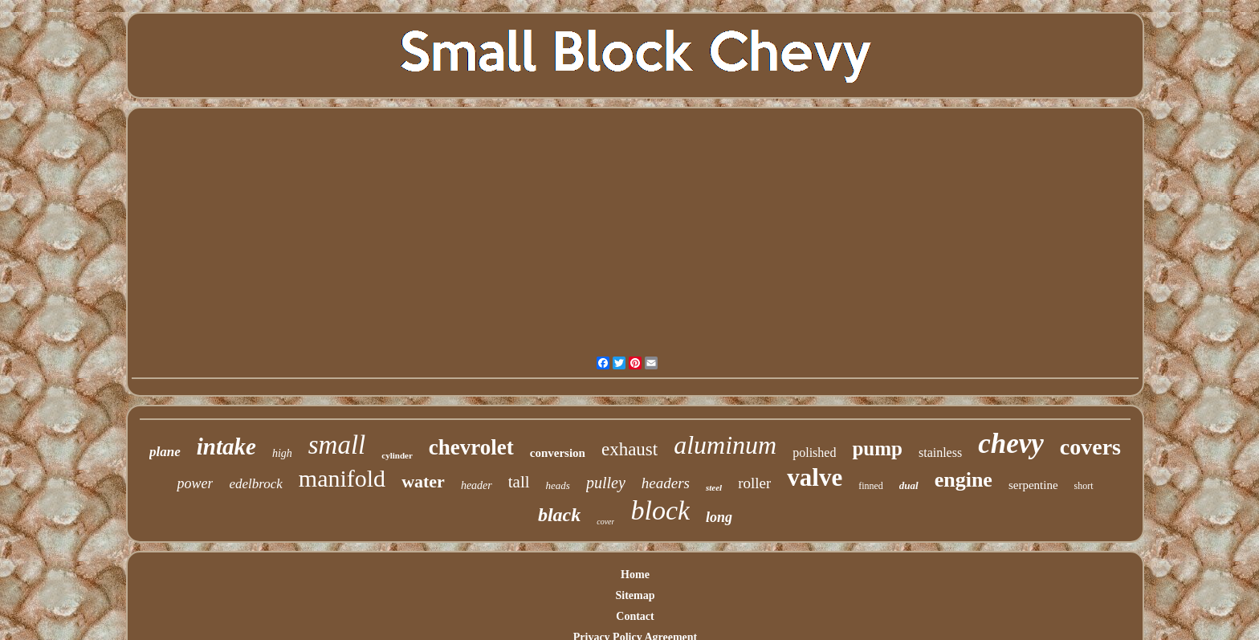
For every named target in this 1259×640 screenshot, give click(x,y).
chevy (1011, 443)
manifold (342, 478)
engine (963, 479)
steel (714, 487)
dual (909, 485)
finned (870, 485)
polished (814, 452)
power (195, 483)
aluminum (725, 444)
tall (519, 481)
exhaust (629, 449)
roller (754, 483)
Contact (635, 616)
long (719, 517)
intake (226, 446)
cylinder (397, 455)
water (423, 481)
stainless (940, 452)
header (476, 485)
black (559, 514)
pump (877, 448)
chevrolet (471, 447)
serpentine (1033, 485)
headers (666, 483)
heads (558, 485)
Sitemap (634, 595)
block (660, 510)
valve (814, 477)
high (282, 453)
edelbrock (255, 483)
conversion (557, 452)
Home (635, 575)
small (337, 444)
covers (1090, 446)
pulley (605, 482)
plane (165, 451)
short (1084, 485)
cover (605, 521)
